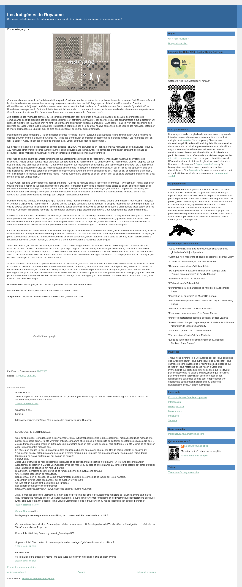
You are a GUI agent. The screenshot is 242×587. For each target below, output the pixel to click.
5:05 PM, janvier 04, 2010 (25, 546)
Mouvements (174, 411)
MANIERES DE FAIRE (26, 376)
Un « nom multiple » (178, 38)
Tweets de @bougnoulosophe (183, 472)
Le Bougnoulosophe (196, 446)
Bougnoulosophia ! (177, 43)
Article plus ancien (146, 572)
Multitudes (173, 415)
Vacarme (172, 420)
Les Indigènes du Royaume (35, 14)
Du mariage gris (18, 29)
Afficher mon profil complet (194, 455)
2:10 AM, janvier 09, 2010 (25, 561)
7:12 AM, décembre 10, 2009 (26, 404)
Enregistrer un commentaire (21, 567)
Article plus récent (16, 572)
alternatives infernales (179, 158)
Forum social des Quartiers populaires (187, 397)
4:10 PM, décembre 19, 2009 (27, 505)
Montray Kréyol (176, 406)
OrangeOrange (23, 511)
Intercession (174, 402)
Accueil (81, 572)
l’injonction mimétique (207, 164)
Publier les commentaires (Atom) (38, 578)
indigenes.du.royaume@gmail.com (186, 433)
